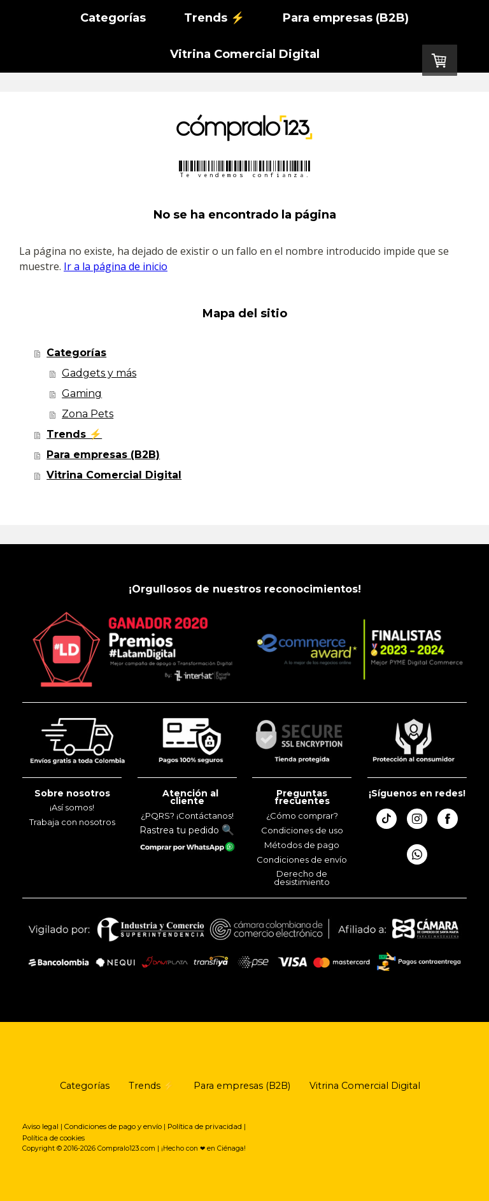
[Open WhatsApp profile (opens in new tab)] (417, 854)
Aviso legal (40, 1126)
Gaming (82, 393)
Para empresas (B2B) (346, 18)
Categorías (113, 18)
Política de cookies (53, 1137)
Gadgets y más (99, 373)
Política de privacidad (204, 1126)
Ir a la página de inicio (115, 266)
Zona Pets (87, 414)
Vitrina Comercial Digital (245, 54)
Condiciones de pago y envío (113, 1126)
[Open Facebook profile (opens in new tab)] (447, 819)
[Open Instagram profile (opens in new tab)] (417, 819)
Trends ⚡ (214, 18)
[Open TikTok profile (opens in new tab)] (386, 819)
